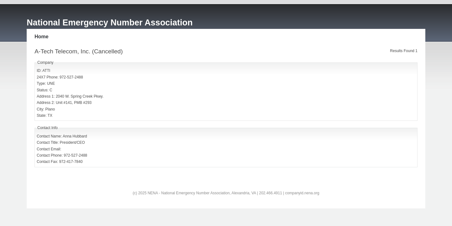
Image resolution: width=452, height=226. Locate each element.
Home (41, 36)
